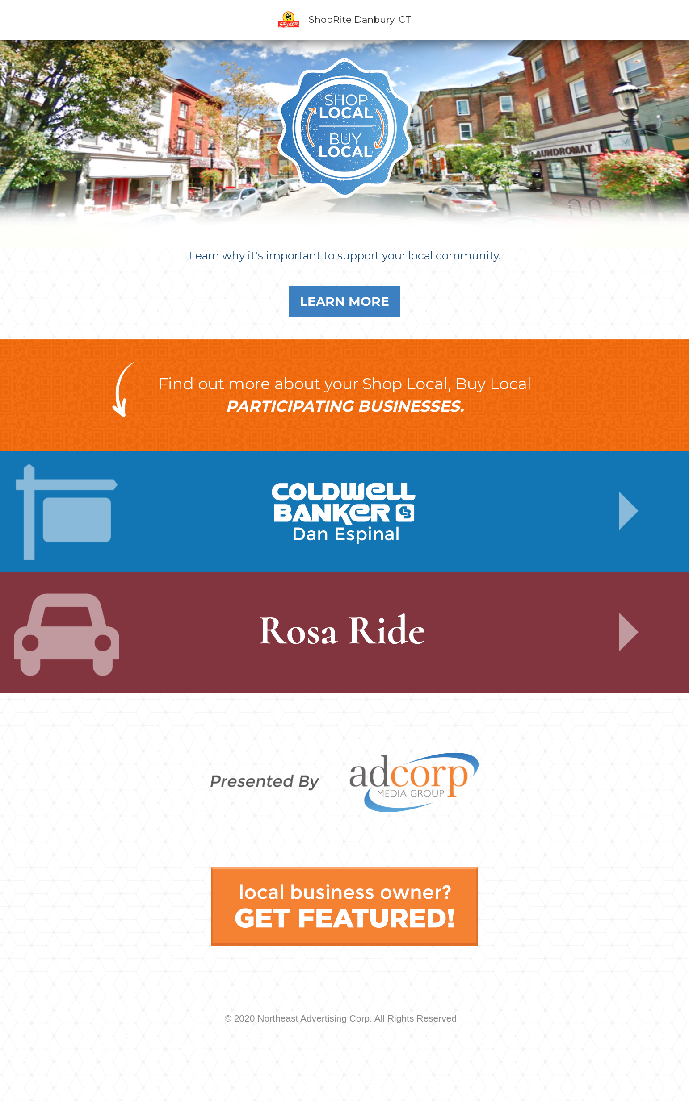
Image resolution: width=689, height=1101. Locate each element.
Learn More (344, 301)
